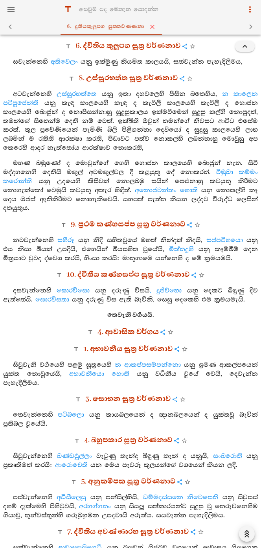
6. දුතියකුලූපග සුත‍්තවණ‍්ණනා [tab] (132, 26)
